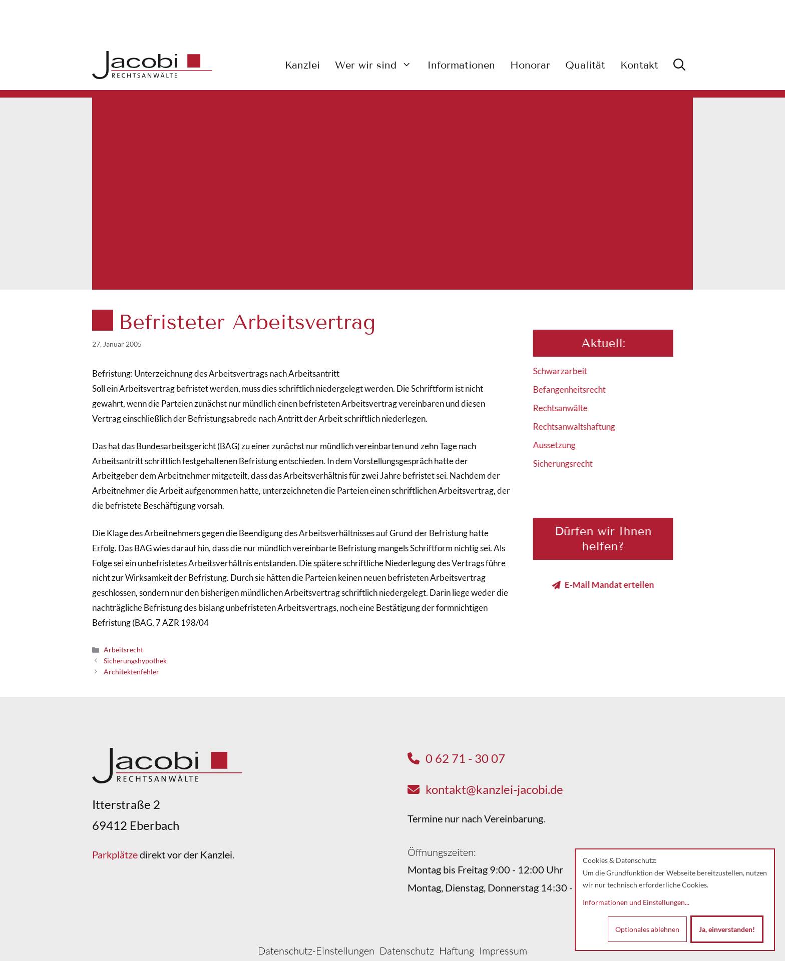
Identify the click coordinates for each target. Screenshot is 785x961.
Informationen (461, 65)
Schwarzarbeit (570, 371)
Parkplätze (115, 854)
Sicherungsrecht (572, 463)
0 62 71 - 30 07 (465, 758)
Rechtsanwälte (570, 408)
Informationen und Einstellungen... (636, 902)
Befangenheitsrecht (579, 389)
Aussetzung (564, 445)
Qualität (585, 65)
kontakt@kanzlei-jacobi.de (494, 789)
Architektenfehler (131, 671)
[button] (679, 65)
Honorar (530, 65)
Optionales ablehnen (647, 929)
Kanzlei (302, 65)
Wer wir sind (377, 65)
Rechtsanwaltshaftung (584, 426)
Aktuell (611, 343)
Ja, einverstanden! (727, 929)
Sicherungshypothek (135, 660)
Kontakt (639, 65)
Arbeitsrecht (123, 649)
